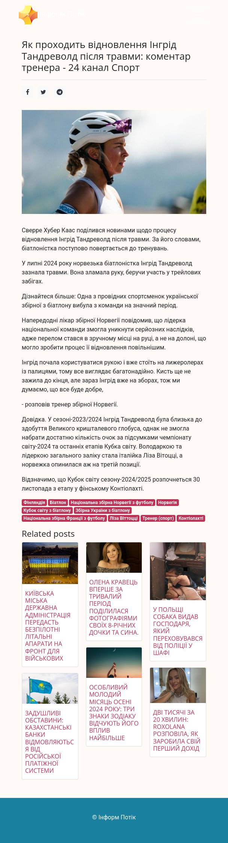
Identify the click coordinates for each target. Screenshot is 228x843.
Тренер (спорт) (158, 518)
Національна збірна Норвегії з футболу (112, 502)
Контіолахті (190, 518)
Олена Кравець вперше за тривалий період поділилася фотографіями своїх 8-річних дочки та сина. (114, 607)
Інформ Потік (52, 15)
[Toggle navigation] (198, 15)
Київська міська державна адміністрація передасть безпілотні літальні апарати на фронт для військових (47, 625)
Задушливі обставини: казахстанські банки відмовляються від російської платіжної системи (49, 742)
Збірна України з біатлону (102, 510)
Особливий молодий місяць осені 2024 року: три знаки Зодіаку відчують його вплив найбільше (114, 712)
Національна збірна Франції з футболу (64, 518)
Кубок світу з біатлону (47, 510)
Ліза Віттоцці (124, 518)
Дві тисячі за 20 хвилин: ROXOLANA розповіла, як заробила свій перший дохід (176, 730)
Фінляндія (34, 502)
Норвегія (167, 502)
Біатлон (58, 502)
